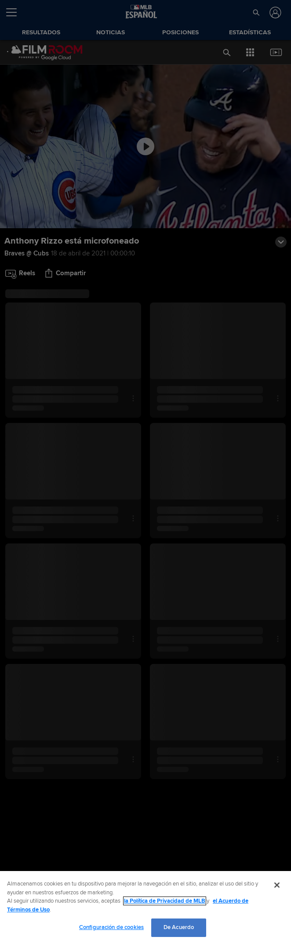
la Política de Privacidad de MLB (164, 900)
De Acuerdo (179, 927)
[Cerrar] (277, 885)
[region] (145, 907)
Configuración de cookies (111, 927)
